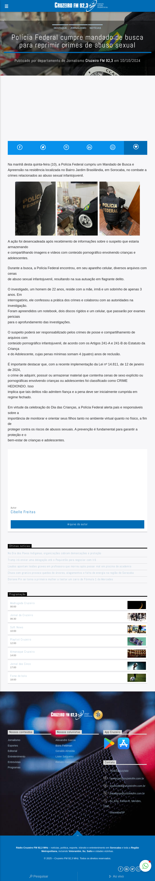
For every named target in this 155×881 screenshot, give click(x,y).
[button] (145, 866)
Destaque (60, 28)
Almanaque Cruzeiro (22, 652)
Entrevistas (14, 762)
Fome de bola (18, 676)
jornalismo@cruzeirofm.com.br (127, 793)
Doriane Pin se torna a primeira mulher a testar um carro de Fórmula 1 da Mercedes (60, 579)
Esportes (13, 745)
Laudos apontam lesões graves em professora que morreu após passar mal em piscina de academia (69, 566)
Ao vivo (116, 877)
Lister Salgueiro (65, 756)
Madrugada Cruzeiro (22, 603)
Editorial (12, 750)
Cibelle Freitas (23, 511)
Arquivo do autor (77, 524)
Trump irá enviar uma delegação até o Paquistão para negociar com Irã (52, 560)
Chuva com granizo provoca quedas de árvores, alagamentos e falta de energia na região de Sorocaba (71, 573)
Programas (14, 767)
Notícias (95, 28)
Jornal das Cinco (20, 664)
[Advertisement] (77, 113)
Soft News (16, 627)
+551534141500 (119, 770)
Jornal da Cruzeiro (21, 615)
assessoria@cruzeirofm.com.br (127, 785)
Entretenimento (16, 756)
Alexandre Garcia (66, 740)
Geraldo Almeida (65, 750)
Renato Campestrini (67, 762)
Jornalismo (78, 28)
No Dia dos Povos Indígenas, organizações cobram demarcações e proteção (54, 553)
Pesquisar (38, 877)
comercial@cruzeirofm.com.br (127, 778)
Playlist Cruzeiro (20, 639)
